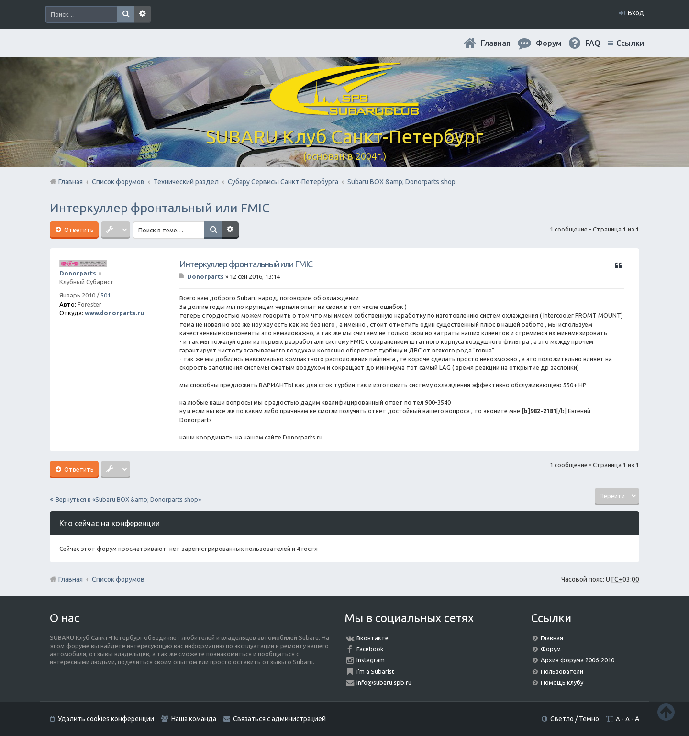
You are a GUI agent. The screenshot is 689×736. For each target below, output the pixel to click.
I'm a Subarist (375, 671)
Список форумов (118, 579)
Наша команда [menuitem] (193, 719)
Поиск (125, 14)
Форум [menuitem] (549, 43)
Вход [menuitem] (636, 13)
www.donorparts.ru (114, 312)
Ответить (78, 229)
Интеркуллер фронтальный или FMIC (159, 208)
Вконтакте (372, 638)
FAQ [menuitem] (592, 43)
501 (105, 295)
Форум (551, 649)
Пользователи (562, 671)
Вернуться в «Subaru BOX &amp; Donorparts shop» (128, 499)
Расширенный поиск (142, 14)
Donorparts (77, 273)
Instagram (370, 660)
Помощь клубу (562, 682)
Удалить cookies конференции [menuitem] (106, 719)
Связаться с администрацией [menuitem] (279, 719)
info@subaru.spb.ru (383, 682)
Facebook (370, 649)
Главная (496, 43)
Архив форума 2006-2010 (577, 660)
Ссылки (630, 43)
